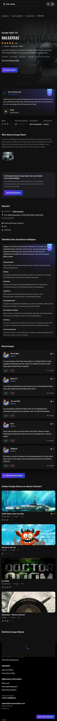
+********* (7, 211)
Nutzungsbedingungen (10, 687)
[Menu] (50, 4)
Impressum (6, 683)
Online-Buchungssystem (10, 660)
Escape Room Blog (8, 673)
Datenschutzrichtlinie (9, 690)
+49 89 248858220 (9, 698)
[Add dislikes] (12, 370)
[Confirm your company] (13, 192)
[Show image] (8, 156)
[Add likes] (6, 370)
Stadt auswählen (7, 670)
